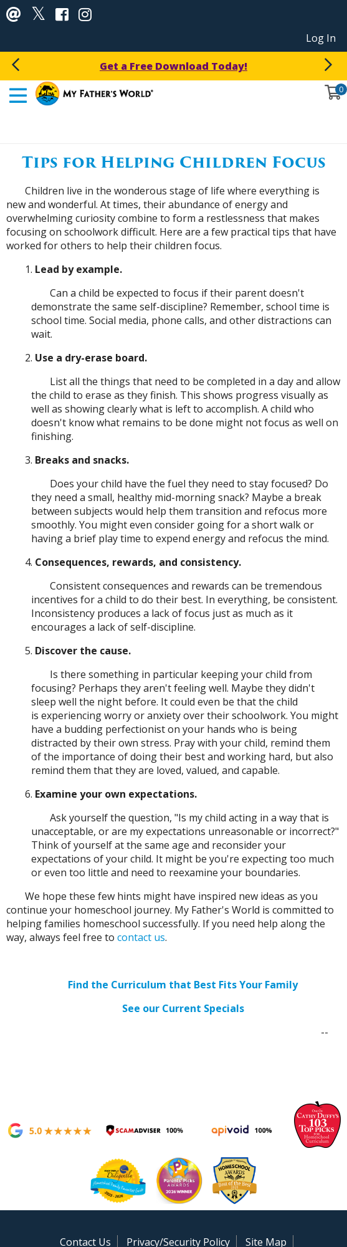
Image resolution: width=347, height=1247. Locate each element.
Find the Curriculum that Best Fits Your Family (183, 984)
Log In (321, 38)
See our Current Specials (183, 1008)
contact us (141, 937)
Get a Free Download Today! (173, 66)
